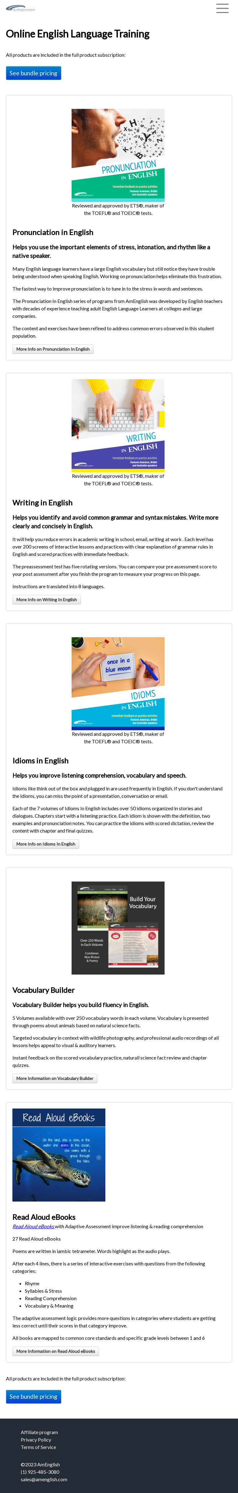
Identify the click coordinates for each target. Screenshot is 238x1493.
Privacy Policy (36, 1439)
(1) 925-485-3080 (40, 1472)
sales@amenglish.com (44, 1479)
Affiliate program (39, 1432)
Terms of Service (38, 1447)
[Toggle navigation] (222, 8)
